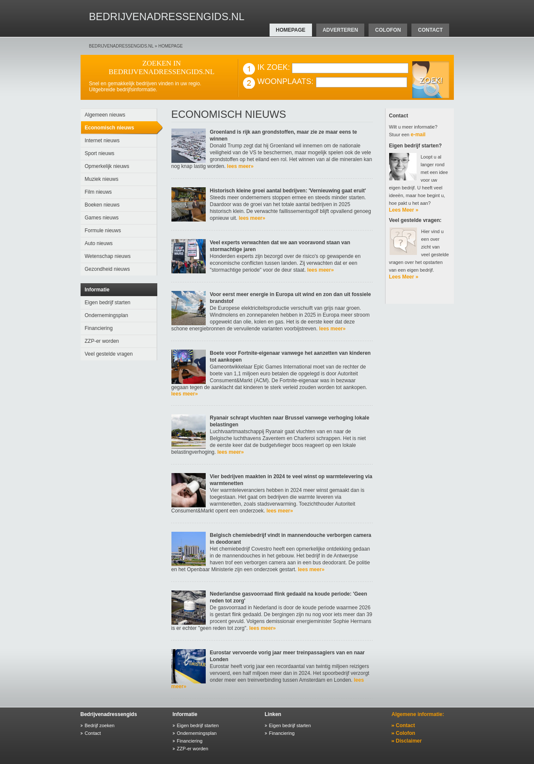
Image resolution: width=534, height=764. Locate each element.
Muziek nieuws (102, 179)
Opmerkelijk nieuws (107, 166)
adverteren (340, 30)
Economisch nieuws (109, 128)
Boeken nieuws (102, 205)
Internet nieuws (102, 141)
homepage (291, 30)
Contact (93, 733)
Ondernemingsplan (106, 315)
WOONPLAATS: (286, 81)
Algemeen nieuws (105, 115)
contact (430, 30)
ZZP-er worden (102, 341)
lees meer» (239, 166)
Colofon (405, 733)
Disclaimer (409, 741)
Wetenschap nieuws (108, 256)
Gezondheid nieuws (107, 269)
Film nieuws (98, 192)
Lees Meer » (404, 210)
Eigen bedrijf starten (108, 303)
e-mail (418, 135)
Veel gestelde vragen (109, 354)
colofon (388, 30)
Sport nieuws (99, 153)
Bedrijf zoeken (100, 725)
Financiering (99, 328)
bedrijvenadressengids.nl (121, 46)
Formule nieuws (103, 231)
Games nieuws (102, 218)
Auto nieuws (99, 243)
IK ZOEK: (274, 67)
